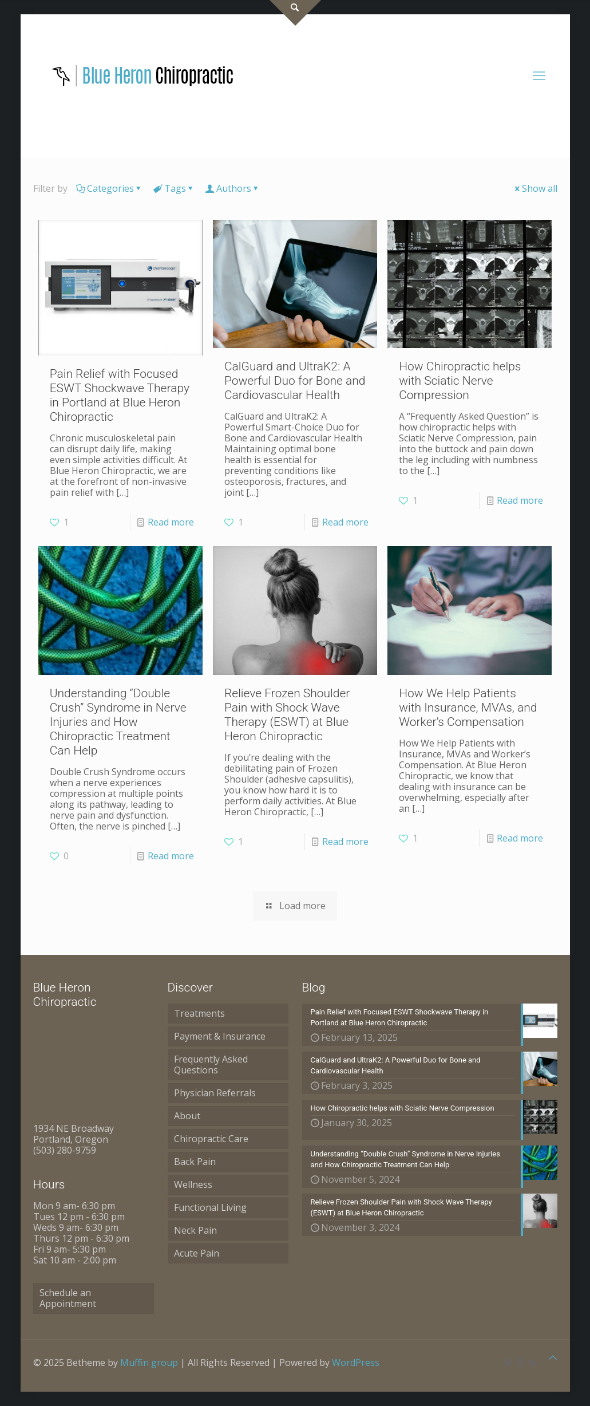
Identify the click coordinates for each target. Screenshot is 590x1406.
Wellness (193, 1184)
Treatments (199, 1013)
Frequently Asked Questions (211, 1064)
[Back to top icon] (552, 1357)
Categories (109, 188)
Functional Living (210, 1207)
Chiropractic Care (211, 1138)
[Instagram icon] (520, 1362)
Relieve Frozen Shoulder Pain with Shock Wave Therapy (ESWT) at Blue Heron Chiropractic (287, 714)
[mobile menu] (539, 75)
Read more (171, 522)
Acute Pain (196, 1253)
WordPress (355, 1362)
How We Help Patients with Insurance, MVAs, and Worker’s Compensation (468, 707)
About (187, 1115)
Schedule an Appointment (67, 1298)
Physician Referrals (215, 1093)
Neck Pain (195, 1230)
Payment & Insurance (220, 1036)
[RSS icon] (532, 1362)
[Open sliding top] (295, 13)
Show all (535, 188)
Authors (232, 188)
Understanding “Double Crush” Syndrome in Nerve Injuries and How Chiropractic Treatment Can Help (118, 721)
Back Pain (195, 1161)
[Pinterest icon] (508, 1362)
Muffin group (149, 1362)
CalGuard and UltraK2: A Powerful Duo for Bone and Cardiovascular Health (294, 381)
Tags (174, 188)
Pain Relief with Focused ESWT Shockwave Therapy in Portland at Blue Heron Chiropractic (119, 395)
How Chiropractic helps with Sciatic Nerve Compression (460, 381)
